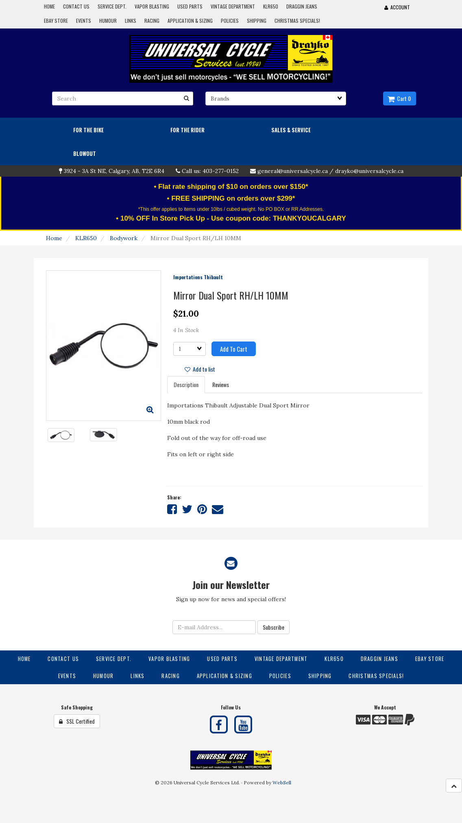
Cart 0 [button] (399, 98)
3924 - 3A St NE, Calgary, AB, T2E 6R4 (114, 171)
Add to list (200, 369)
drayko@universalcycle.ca (369, 171)
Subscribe (273, 627)
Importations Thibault (198, 277)
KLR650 (86, 238)
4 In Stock (186, 330)
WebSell (281, 782)
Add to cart (233, 348)
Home (54, 238)
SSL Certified (77, 721)
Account (397, 7)
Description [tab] (186, 384)
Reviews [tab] (220, 384)
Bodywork (123, 238)
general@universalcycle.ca (292, 171)
